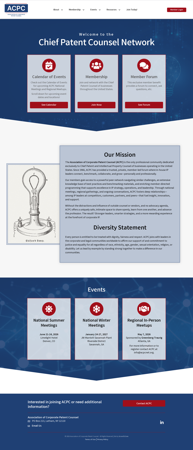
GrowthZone (123, 436)
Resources (112, 9)
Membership (75, 9)
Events (93, 9)
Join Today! (131, 9)
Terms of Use (90, 439)
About (56, 9)
